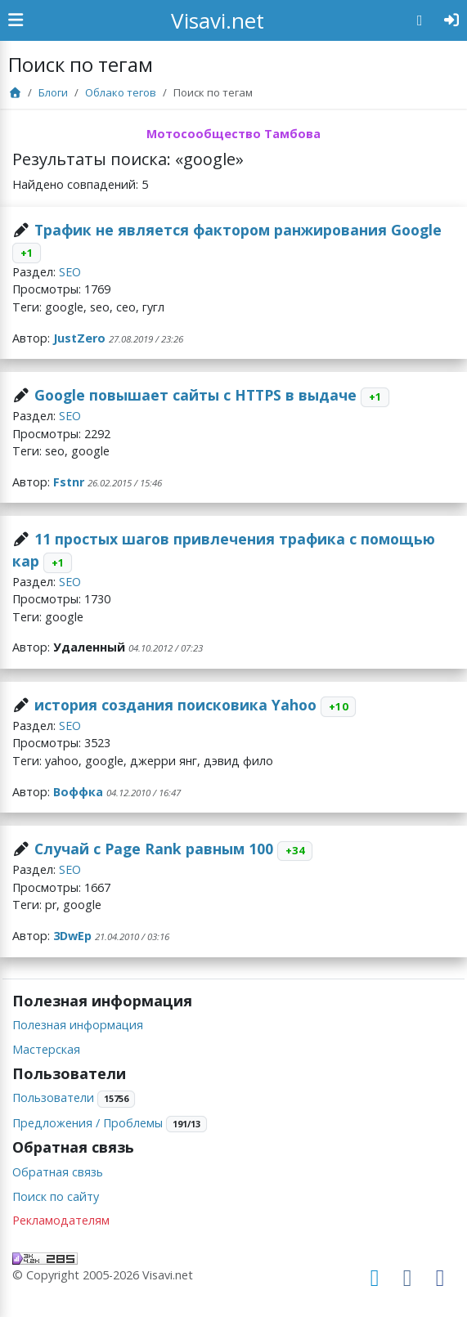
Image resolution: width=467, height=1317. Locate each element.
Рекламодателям (61, 1220)
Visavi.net (217, 20)
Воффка (78, 792)
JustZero (79, 338)
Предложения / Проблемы (87, 1123)
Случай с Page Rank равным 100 (153, 848)
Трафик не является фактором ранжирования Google (238, 230)
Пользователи (53, 1097)
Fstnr (68, 482)
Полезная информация (77, 1025)
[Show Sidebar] (15, 20)
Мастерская (46, 1049)
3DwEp (72, 935)
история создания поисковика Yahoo (175, 704)
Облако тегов (120, 92)
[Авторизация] (452, 20)
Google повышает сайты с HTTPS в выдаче (195, 395)
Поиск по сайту (55, 1196)
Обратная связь (57, 1172)
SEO (70, 272)
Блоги (53, 92)
